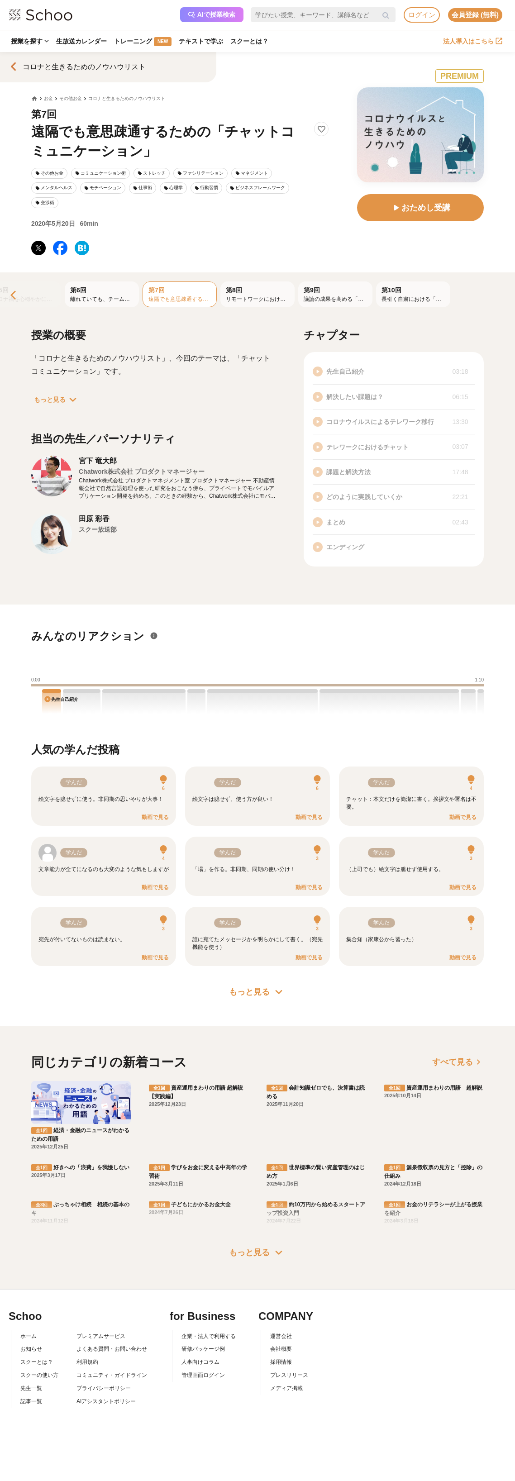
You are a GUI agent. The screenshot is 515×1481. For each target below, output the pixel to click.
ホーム (28, 1336)
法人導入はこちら (472, 41)
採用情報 (281, 1362)
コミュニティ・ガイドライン (111, 1375)
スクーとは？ (249, 41)
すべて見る (458, 1062)
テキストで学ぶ (201, 41)
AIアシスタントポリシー (106, 1401)
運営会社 (281, 1336)
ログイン (421, 15)
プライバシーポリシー (103, 1388)
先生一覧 (31, 1388)
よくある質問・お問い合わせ (111, 1349)
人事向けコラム (200, 1362)
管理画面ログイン (203, 1375)
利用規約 (87, 1362)
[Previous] (14, 296)
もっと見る (57, 399)
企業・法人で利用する (208, 1336)
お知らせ (31, 1349)
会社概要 (281, 1349)
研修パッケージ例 (203, 1349)
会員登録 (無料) (475, 15)
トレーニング (143, 41)
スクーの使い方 (39, 1375)
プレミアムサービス (100, 1336)
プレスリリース (289, 1375)
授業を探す (30, 41)
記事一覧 (31, 1401)
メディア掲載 (286, 1388)
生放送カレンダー (81, 41)
